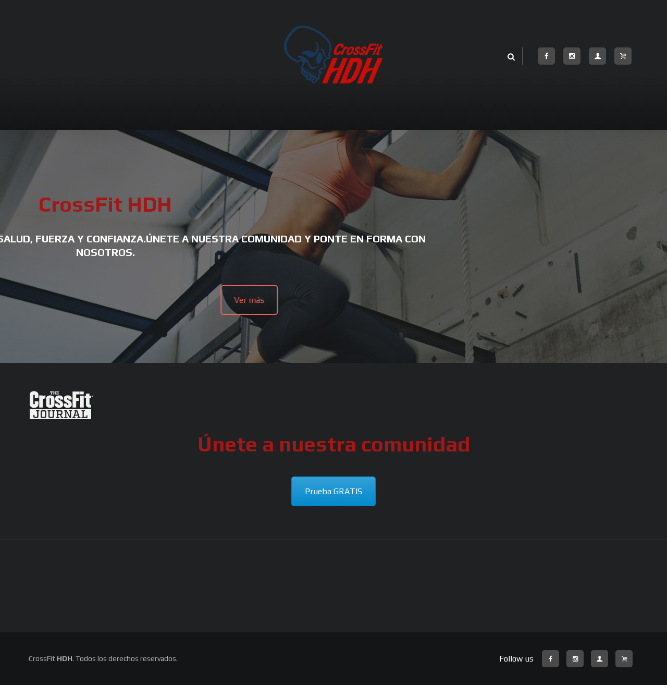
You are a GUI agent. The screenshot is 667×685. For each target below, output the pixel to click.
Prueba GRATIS (333, 491)
